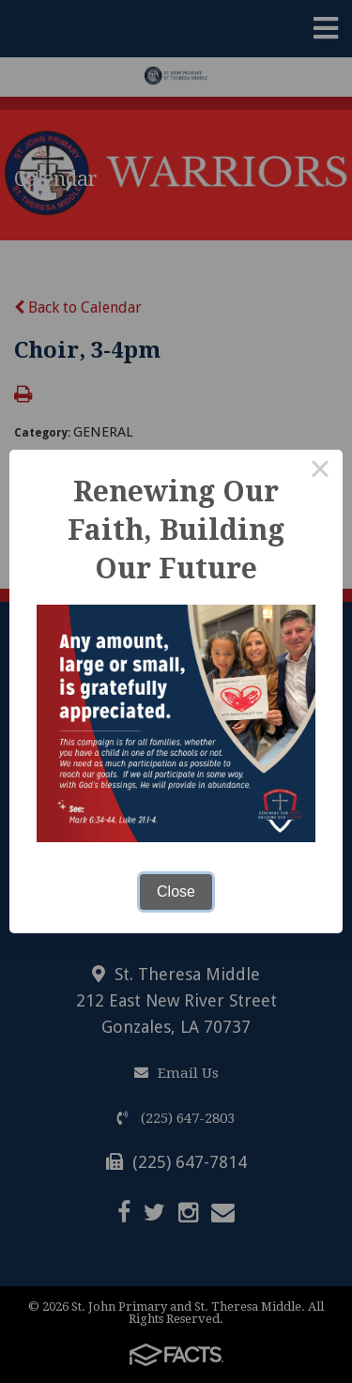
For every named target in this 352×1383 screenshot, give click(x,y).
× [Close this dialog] (320, 472)
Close (176, 891)
